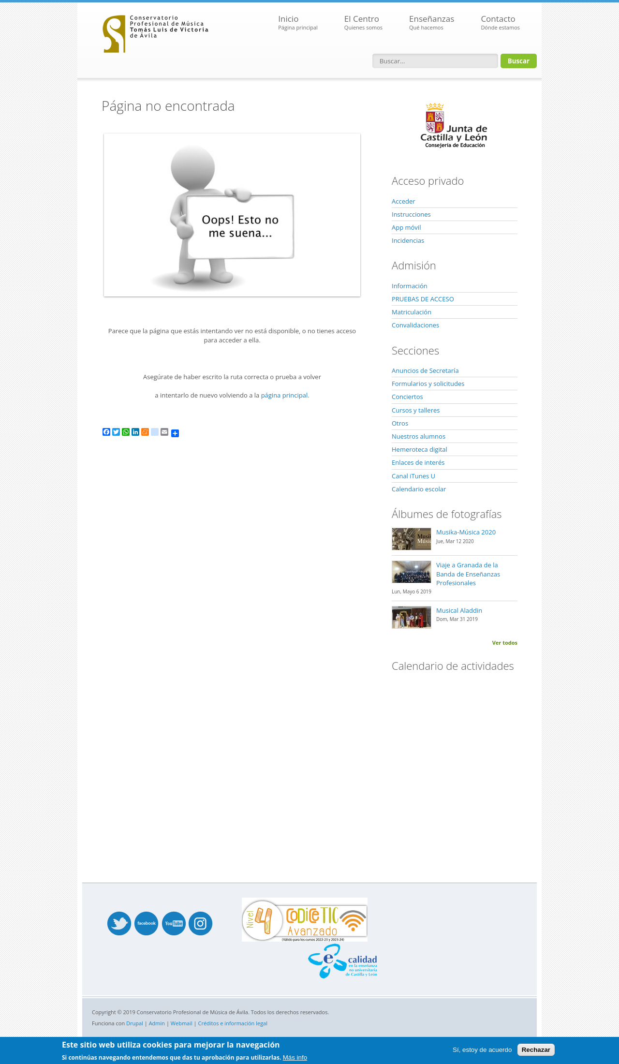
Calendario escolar (419, 489)
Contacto (500, 22)
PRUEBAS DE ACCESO (423, 299)
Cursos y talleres (416, 410)
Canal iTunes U (413, 476)
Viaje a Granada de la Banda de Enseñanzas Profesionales (468, 574)
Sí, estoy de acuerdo (482, 1049)
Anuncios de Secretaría (425, 370)
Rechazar (536, 1049)
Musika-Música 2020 (466, 532)
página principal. (285, 395)
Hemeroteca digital (419, 449)
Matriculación (411, 312)
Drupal (134, 1023)
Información (409, 285)
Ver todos (504, 642)
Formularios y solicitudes (428, 383)
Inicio (298, 22)
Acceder (403, 201)
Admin (157, 1023)
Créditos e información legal (233, 1023)
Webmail (181, 1023)
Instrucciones (411, 214)
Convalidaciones (415, 325)
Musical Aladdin (459, 610)
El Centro (363, 22)
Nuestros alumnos (418, 436)
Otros (400, 423)
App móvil (406, 227)
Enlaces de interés (418, 462)
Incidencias (408, 240)
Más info (295, 1057)
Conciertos (407, 396)
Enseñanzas (431, 22)
